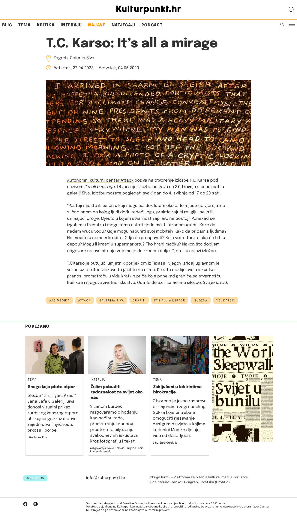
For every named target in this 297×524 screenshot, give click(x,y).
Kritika (46, 25)
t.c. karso (225, 300)
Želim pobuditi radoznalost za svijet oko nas (116, 392)
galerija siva (111, 300)
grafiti (139, 300)
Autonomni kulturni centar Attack (100, 180)
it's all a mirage (169, 300)
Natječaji (123, 25)
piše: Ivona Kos (37, 437)
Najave (97, 25)
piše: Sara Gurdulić (165, 442)
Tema (24, 25)
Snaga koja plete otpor (51, 387)
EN (281, 24)
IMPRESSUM (35, 478)
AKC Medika (59, 300)
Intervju (71, 25)
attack (84, 300)
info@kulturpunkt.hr (106, 478)
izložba (200, 300)
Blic (7, 25)
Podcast (151, 25)
